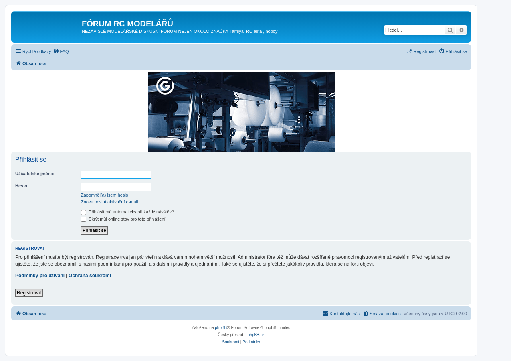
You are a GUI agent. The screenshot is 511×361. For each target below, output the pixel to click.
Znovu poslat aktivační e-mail (109, 201)
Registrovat (29, 293)
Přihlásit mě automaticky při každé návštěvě (127, 211)
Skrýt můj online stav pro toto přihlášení (123, 219)
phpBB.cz (256, 335)
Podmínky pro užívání (40, 275)
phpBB (221, 327)
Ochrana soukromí (90, 275)
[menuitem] (61, 51)
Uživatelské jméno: (35, 173)
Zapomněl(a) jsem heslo (104, 195)
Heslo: (22, 185)
